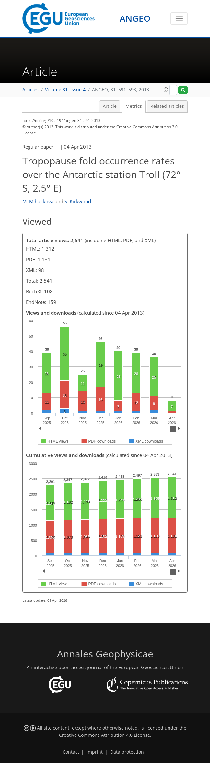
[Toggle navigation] (179, 18)
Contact (71, 752)
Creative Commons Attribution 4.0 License (104, 735)
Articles (30, 90)
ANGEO (135, 18)
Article (110, 106)
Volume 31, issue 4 (65, 90)
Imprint (95, 752)
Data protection (127, 752)
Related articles (167, 106)
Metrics (133, 106)
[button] (166, 90)
